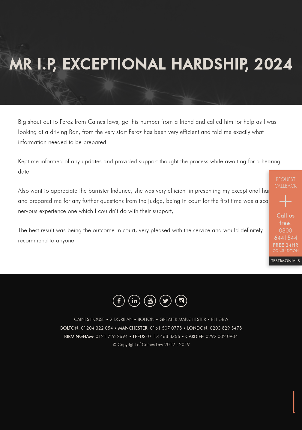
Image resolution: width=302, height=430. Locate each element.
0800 (285, 231)
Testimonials (285, 261)
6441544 (285, 238)
